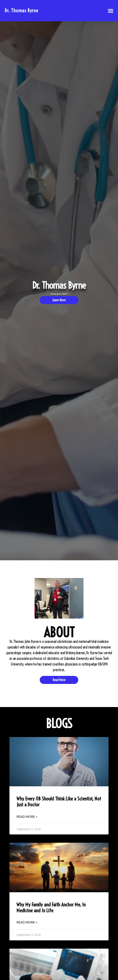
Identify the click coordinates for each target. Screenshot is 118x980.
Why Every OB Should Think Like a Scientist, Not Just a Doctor (59, 802)
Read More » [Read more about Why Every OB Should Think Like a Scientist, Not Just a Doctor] (27, 816)
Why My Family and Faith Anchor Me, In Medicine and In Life (51, 907)
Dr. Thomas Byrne (21, 10)
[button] (110, 10)
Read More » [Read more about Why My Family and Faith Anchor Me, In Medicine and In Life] (27, 922)
